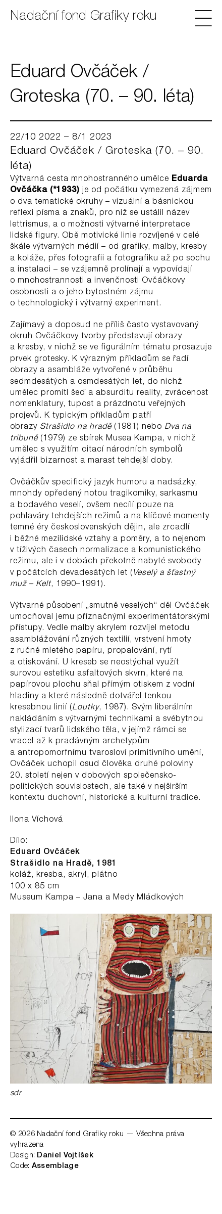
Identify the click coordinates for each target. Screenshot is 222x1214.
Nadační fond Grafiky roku (83, 16)
